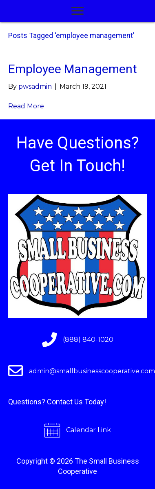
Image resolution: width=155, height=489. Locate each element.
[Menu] (77, 11)
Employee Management (72, 69)
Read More (26, 106)
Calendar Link (88, 430)
